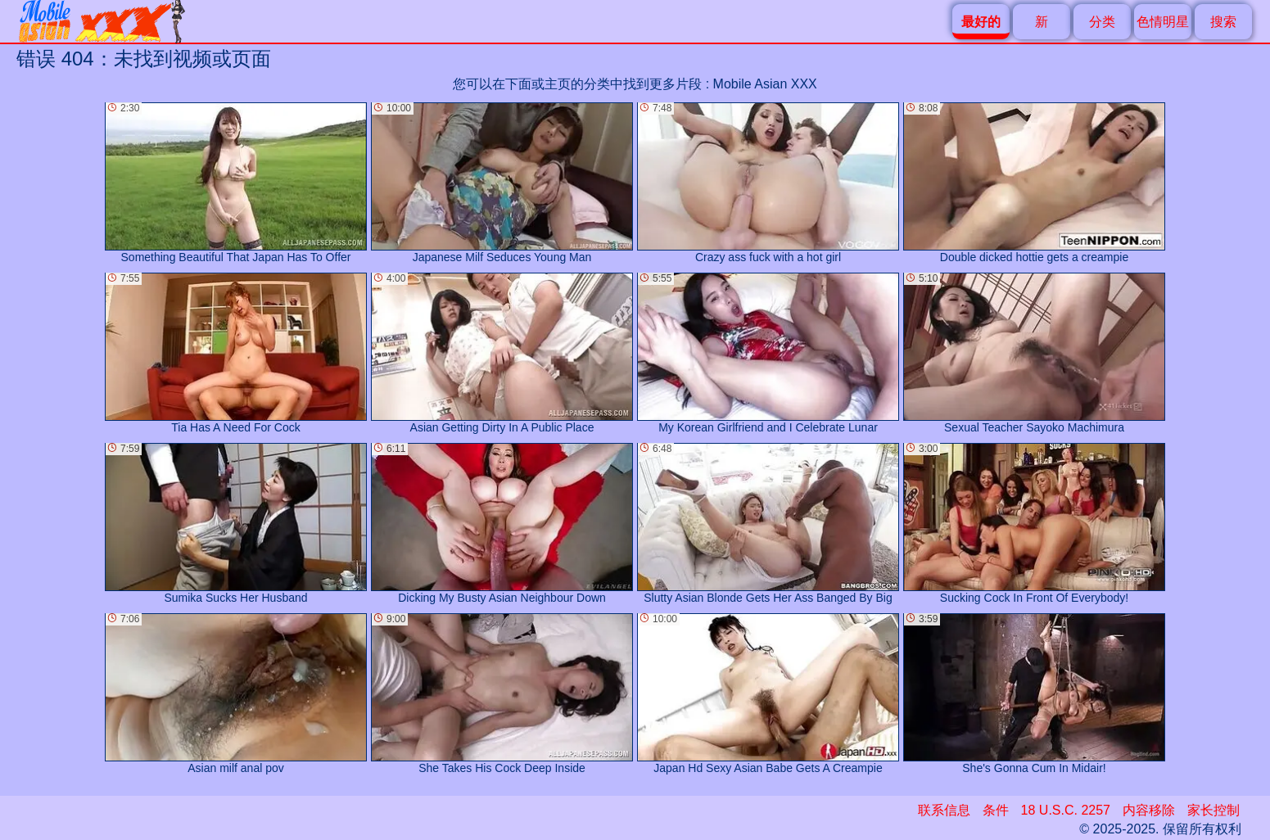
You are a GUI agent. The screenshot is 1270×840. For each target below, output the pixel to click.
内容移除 (1149, 810)
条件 (996, 810)
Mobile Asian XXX (765, 84)
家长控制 (1213, 810)
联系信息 (944, 810)
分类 (1102, 22)
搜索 (1223, 22)
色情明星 (1163, 22)
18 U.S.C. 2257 (1065, 810)
